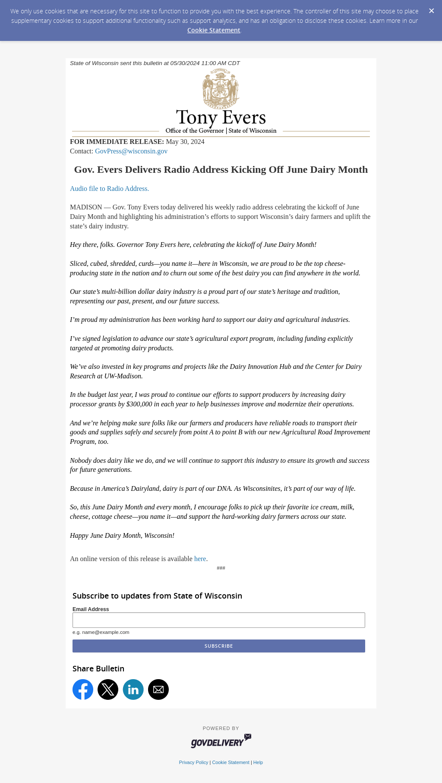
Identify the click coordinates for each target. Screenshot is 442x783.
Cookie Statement (213, 30)
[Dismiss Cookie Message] (431, 8)
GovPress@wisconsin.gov (131, 151)
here (200, 558)
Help (258, 762)
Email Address (91, 609)
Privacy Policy (193, 762)
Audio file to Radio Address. (109, 188)
